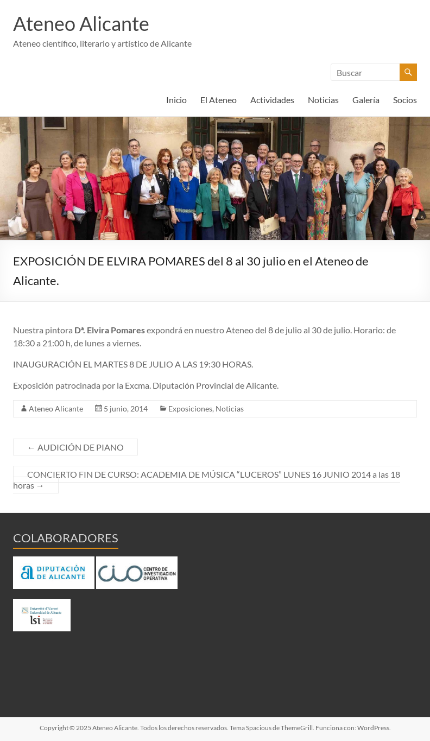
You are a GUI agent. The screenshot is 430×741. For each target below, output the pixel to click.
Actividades (272, 99)
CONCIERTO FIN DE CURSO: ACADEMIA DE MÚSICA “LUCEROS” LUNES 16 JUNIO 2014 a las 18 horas (206, 479)
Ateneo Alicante (81, 23)
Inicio (176, 99)
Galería (366, 99)
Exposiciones (190, 408)
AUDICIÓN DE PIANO (75, 447)
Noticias (323, 99)
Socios (405, 99)
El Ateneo (218, 99)
